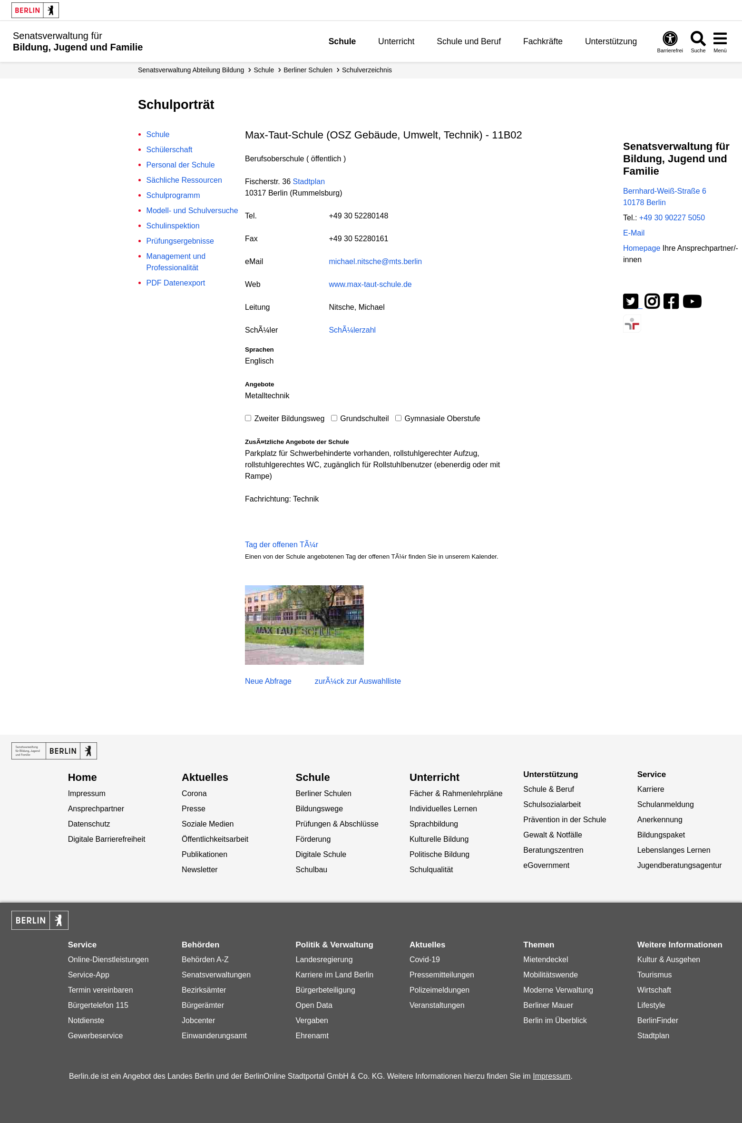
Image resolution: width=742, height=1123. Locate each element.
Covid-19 (425, 960)
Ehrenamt (311, 1036)
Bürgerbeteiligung (325, 990)
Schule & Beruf (548, 789)
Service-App (88, 975)
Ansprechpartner (96, 809)
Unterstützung (611, 41)
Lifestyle (651, 1005)
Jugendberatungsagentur (679, 865)
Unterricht (396, 41)
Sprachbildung (434, 824)
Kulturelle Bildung (439, 839)
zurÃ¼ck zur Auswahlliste (358, 681)
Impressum (87, 793)
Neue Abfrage (268, 681)
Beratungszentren (553, 850)
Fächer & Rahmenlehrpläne (456, 793)
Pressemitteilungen (442, 975)
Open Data (313, 1005)
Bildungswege (319, 809)
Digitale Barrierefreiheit (107, 839)
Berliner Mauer (548, 1005)
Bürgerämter (203, 1005)
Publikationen (204, 854)
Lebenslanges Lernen (674, 850)
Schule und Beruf (469, 41)
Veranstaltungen (437, 1005)
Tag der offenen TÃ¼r (281, 545)
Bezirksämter (204, 990)
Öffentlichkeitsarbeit (215, 839)
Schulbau (311, 870)
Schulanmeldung (665, 804)
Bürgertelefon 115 (98, 1005)
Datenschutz (89, 824)
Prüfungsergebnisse (180, 241)
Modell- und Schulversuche (192, 211)
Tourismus (654, 975)
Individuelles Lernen (443, 809)
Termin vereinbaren (100, 990)
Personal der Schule (180, 165)
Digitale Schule (320, 854)
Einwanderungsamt (214, 1036)
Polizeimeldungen (439, 990)
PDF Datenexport (175, 283)
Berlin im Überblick (554, 1020)
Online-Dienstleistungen (108, 960)
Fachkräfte (543, 41)
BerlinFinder (657, 1020)
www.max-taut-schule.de (370, 284)
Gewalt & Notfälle (552, 835)
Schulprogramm (173, 195)
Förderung (313, 839)
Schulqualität (431, 870)
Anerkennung (660, 820)
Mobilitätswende (550, 975)
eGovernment (546, 865)
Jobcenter (198, 1020)
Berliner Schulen (307, 70)
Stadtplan (309, 181)
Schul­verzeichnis (367, 70)
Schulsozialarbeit (552, 804)
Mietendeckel (545, 960)
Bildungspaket (661, 835)
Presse (193, 809)
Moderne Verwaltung (558, 990)
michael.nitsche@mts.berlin (375, 261)
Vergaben (311, 1020)
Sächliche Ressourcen (184, 180)
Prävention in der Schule (564, 820)
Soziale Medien (208, 824)
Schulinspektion (173, 226)
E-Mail (633, 233)
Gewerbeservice (95, 1036)
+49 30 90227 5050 (672, 218)
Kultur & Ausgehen (669, 960)
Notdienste (86, 1020)
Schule (342, 41)
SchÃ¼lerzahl (352, 330)
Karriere (650, 789)
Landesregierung (323, 960)
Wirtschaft (654, 990)
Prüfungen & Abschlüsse (336, 824)
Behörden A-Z (205, 960)
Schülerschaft (169, 150)
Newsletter (200, 870)
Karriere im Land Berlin (334, 975)
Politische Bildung (439, 854)
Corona (194, 793)
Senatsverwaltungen (216, 975)
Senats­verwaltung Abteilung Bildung (191, 70)
